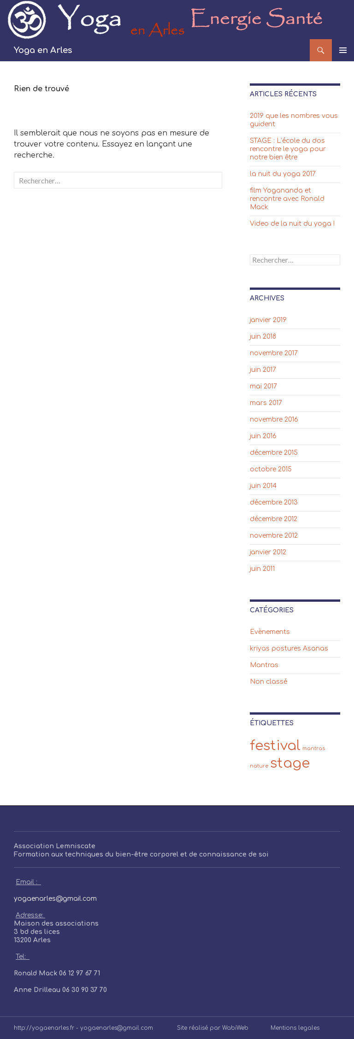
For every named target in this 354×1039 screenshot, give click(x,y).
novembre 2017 (274, 353)
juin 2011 (262, 568)
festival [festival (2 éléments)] (275, 745)
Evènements (270, 631)
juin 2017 (263, 369)
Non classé (268, 681)
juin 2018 (263, 336)
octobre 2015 (271, 469)
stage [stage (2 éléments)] (290, 763)
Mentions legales (295, 1028)
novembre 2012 (274, 535)
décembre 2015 (274, 452)
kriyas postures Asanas (289, 648)
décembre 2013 (274, 502)
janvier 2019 (268, 320)
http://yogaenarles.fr (44, 1028)
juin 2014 (263, 485)
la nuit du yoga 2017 (283, 173)
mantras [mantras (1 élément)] (313, 748)
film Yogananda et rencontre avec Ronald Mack (287, 199)
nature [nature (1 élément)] (259, 766)
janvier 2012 (268, 552)
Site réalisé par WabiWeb (212, 1028)
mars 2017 (266, 402)
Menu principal (343, 50)
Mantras (264, 665)
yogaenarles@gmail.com (55, 898)
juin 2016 (263, 436)
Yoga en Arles (43, 50)
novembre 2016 (274, 419)
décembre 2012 (273, 519)
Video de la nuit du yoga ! (292, 223)
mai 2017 (263, 386)
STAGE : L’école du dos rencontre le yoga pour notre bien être (288, 149)
